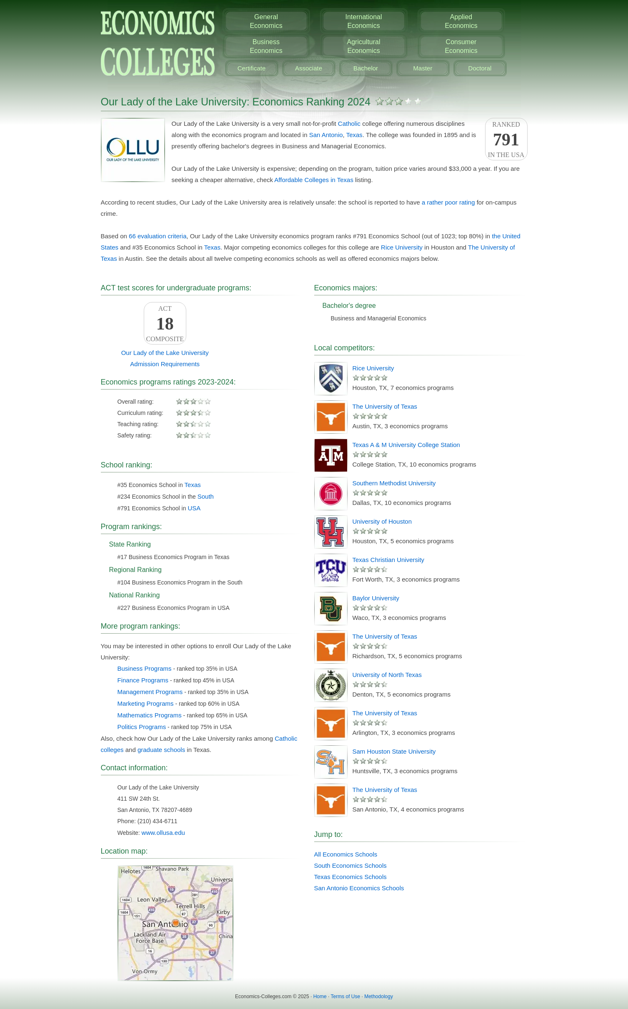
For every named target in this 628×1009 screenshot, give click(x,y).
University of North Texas (387, 674)
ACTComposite (165, 323)
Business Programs (145, 668)
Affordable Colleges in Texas (313, 179)
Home (320, 996)
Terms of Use (345, 996)
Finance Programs (143, 680)
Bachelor (365, 68)
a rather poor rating (448, 202)
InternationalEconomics (363, 21)
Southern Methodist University (394, 483)
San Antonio (326, 134)
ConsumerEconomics (461, 46)
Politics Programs (142, 726)
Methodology (378, 996)
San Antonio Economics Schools (359, 888)
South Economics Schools (350, 865)
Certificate (252, 68)
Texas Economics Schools (350, 876)
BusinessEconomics (266, 46)
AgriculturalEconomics (363, 46)
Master (423, 68)
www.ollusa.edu (163, 832)
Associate (308, 68)
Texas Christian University (389, 559)
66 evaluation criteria (157, 236)
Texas (354, 134)
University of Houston (382, 521)
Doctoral (480, 68)
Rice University (402, 247)
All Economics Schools (346, 854)
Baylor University (376, 598)
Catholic (349, 123)
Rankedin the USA (506, 139)
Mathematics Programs (150, 715)
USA (194, 508)
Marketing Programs (146, 703)
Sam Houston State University (394, 751)
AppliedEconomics (461, 21)
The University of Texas (385, 406)
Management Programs (150, 691)
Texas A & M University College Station (406, 444)
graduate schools (161, 749)
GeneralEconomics (266, 21)
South (206, 496)
